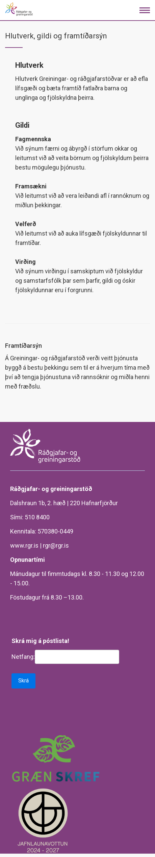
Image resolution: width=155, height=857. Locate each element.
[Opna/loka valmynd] (144, 10)
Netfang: (23, 656)
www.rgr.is (24, 545)
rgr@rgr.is (56, 545)
